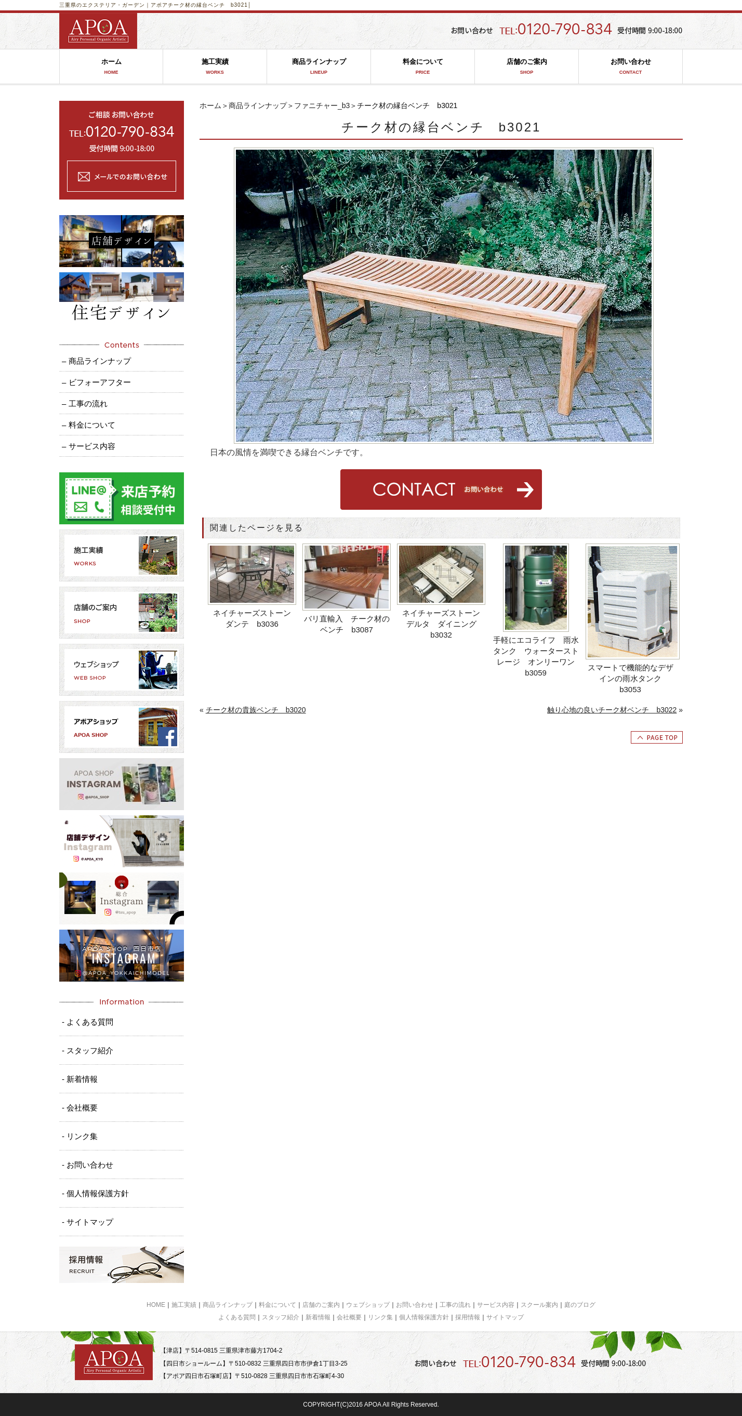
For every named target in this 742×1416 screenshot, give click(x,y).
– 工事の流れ (85, 403)
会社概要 (349, 1317)
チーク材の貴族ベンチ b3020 (256, 710)
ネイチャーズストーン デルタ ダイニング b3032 (444, 623)
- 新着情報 (80, 1079)
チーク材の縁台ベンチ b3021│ (209, 5)
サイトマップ (505, 1317)
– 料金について (88, 424)
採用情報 (467, 1317)
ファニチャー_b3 (322, 105)
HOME (156, 1304)
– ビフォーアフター (96, 382)
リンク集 (380, 1317)
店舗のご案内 (526, 67)
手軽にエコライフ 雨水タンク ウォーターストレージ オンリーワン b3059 (537, 656)
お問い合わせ (630, 67)
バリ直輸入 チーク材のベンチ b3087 (347, 624)
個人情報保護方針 (424, 1317)
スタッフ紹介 (280, 1317)
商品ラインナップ (318, 67)
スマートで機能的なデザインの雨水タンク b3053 (630, 678)
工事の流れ (455, 1304)
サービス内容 (495, 1304)
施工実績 (215, 67)
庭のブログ (579, 1304)
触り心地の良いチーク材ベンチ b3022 (612, 710)
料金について (422, 67)
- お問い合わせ (87, 1164)
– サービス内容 (88, 446)
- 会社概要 (80, 1107)
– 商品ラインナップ (96, 360)
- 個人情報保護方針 (95, 1193)
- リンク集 (80, 1136)
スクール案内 (539, 1304)
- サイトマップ (87, 1222)
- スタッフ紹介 (87, 1050)
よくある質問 (237, 1317)
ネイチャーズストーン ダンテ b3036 (255, 618)
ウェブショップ (368, 1304)
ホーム (111, 67)
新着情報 (318, 1317)
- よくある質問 (87, 1021)
